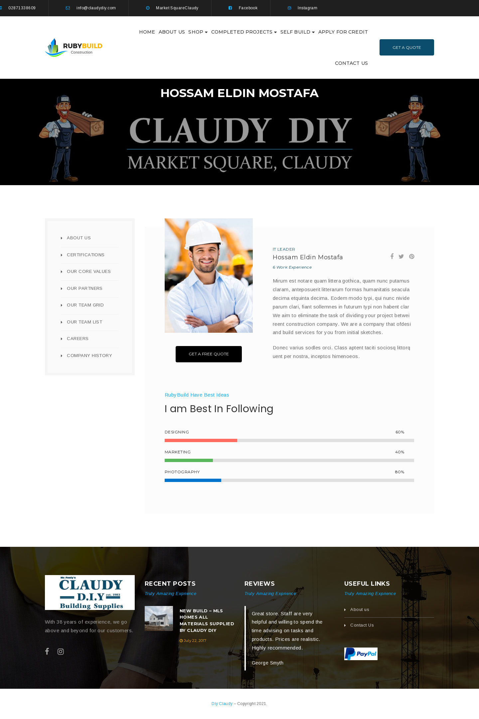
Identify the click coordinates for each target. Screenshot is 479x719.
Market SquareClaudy (177, 8)
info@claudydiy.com (96, 8)
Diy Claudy (223, 703)
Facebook (248, 8)
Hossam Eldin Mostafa (308, 257)
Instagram (307, 8)
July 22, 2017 (195, 640)
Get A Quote (407, 47)
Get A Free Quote (209, 353)
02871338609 (22, 8)
